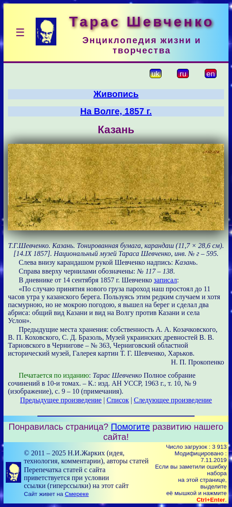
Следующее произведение (173, 400)
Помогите (130, 427)
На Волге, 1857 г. (116, 111)
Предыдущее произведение (61, 400)
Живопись (115, 94)
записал (165, 280)
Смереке (76, 494)
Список (118, 400)
